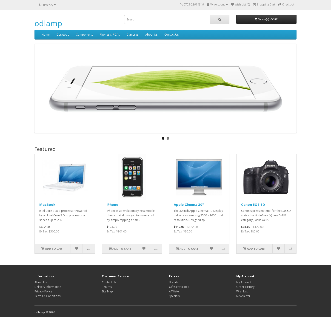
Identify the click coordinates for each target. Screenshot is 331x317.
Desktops (63, 35)
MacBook (47, 204)
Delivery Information (47, 287)
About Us (151, 35)
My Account (243, 282)
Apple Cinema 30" (189, 204)
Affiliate (174, 291)
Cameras (132, 35)
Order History (245, 287)
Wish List (242, 291)
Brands (173, 282)
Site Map (107, 291)
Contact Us (171, 35)
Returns (107, 287)
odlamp (48, 23)
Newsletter (243, 296)
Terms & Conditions (47, 296)
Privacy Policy (43, 291)
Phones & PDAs (110, 35)
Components (84, 35)
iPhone (112, 204)
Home (46, 35)
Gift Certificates (179, 287)
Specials (174, 296)
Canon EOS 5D (253, 204)
